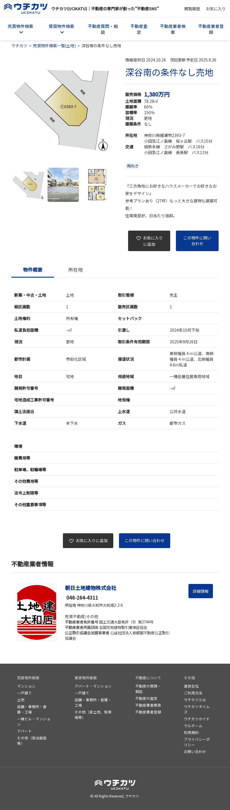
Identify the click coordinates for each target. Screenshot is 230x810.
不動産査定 (138, 29)
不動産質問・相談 (103, 29)
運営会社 (191, 686)
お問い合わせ (195, 751)
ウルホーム (193, 725)
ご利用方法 (193, 693)
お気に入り (216, 8)
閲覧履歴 (192, 8)
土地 (20, 699)
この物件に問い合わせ (197, 240)
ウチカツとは (195, 699)
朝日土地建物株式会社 (90, 587)
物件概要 (32, 269)
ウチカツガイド (197, 718)
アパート (24, 731)
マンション (26, 686)
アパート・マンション (93, 686)
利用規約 (191, 732)
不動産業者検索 (173, 29)
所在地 (75, 269)
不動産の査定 (146, 698)
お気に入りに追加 (149, 241)
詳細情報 (201, 591)
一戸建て (24, 693)
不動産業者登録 (211, 29)
